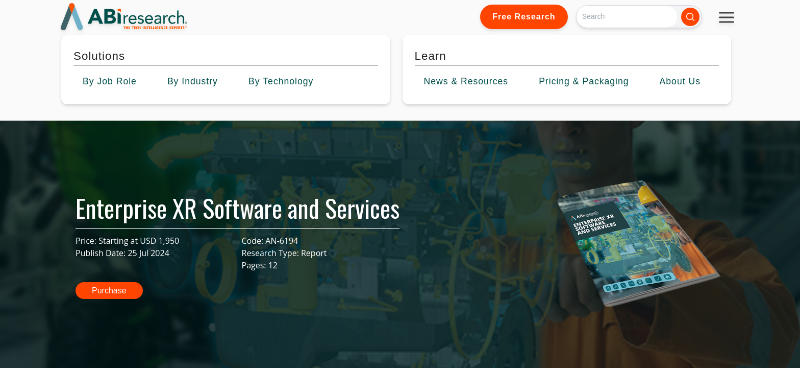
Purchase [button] (109, 290)
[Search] (627, 17)
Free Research (523, 16)
